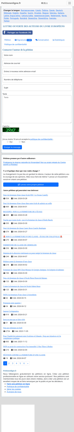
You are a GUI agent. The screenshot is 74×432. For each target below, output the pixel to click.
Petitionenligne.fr (11, 3)
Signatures (23, 40)
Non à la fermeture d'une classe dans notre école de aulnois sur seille (27, 203)
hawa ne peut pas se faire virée (14, 319)
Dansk (52, 10)
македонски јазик (41, 15)
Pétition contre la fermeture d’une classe (17, 261)
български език (27, 10)
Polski (6, 18)
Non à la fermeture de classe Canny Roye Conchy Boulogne (24, 228)
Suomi (30, 13)
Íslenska (53, 13)
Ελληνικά (7, 13)
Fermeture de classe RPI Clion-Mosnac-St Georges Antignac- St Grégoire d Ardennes (33, 270)
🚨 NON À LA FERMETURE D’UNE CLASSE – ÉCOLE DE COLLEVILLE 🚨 (32, 237)
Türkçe (6, 21)
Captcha (6, 126)
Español (23, 13)
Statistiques (59, 40)
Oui (11, 142)
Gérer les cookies (14, 389)
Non (23, 142)
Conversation (42, 40)
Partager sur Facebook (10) (17, 32)
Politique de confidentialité (15, 44)
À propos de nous (14, 392)
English (16, 13)
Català (38, 10)
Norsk (64, 15)
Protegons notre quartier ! (12, 303)
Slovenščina (43, 18)
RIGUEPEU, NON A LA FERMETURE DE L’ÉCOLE (22, 212)
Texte (5, 94)
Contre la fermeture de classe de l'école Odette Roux (21, 286)
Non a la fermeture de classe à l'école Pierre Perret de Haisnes (25, 278)
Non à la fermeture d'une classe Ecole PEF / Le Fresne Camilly (25, 195)
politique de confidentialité (41, 139)
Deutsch (59, 10)
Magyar (45, 13)
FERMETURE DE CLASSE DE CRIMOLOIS (20, 245)
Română (23, 18)
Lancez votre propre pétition (31, 184)
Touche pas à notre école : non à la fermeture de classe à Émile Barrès (28, 220)
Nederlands (55, 15)
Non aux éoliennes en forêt (12, 328)
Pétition (7, 40)
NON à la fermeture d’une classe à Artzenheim (19, 295)
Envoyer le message (12, 147)
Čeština (45, 10)
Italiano (61, 13)
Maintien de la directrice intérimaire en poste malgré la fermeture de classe (29, 253)
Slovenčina (32, 18)
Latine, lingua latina (12, 15)
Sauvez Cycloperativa (11, 311)
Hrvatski (37, 13)
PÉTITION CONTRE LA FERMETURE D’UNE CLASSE (24, 355)
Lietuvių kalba (27, 15)
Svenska (52, 18)
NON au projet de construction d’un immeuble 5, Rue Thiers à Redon (28, 347)
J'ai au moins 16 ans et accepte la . (28, 139)
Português (14, 18)
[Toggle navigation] (69, 3)
